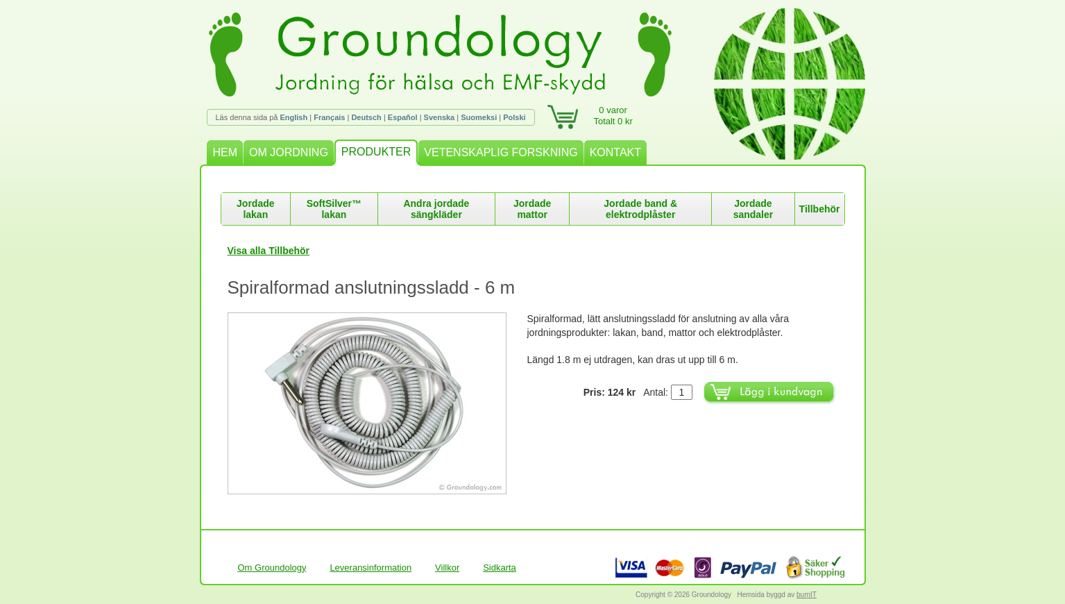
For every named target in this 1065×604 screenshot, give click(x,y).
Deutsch (366, 117)
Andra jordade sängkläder (436, 209)
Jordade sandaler (753, 209)
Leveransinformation (370, 567)
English (293, 117)
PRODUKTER (376, 152)
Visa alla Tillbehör (269, 250)
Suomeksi (479, 117)
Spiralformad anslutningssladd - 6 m (372, 287)
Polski (514, 117)
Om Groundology (272, 567)
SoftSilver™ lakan (334, 209)
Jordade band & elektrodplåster (640, 209)
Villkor (447, 567)
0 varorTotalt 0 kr (612, 115)
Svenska (439, 117)
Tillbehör (819, 209)
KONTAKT (615, 152)
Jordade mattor (532, 209)
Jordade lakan (255, 209)
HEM (225, 152)
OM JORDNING (288, 152)
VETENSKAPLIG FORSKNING (500, 152)
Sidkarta (499, 567)
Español (403, 117)
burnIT (806, 594)
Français (329, 117)
